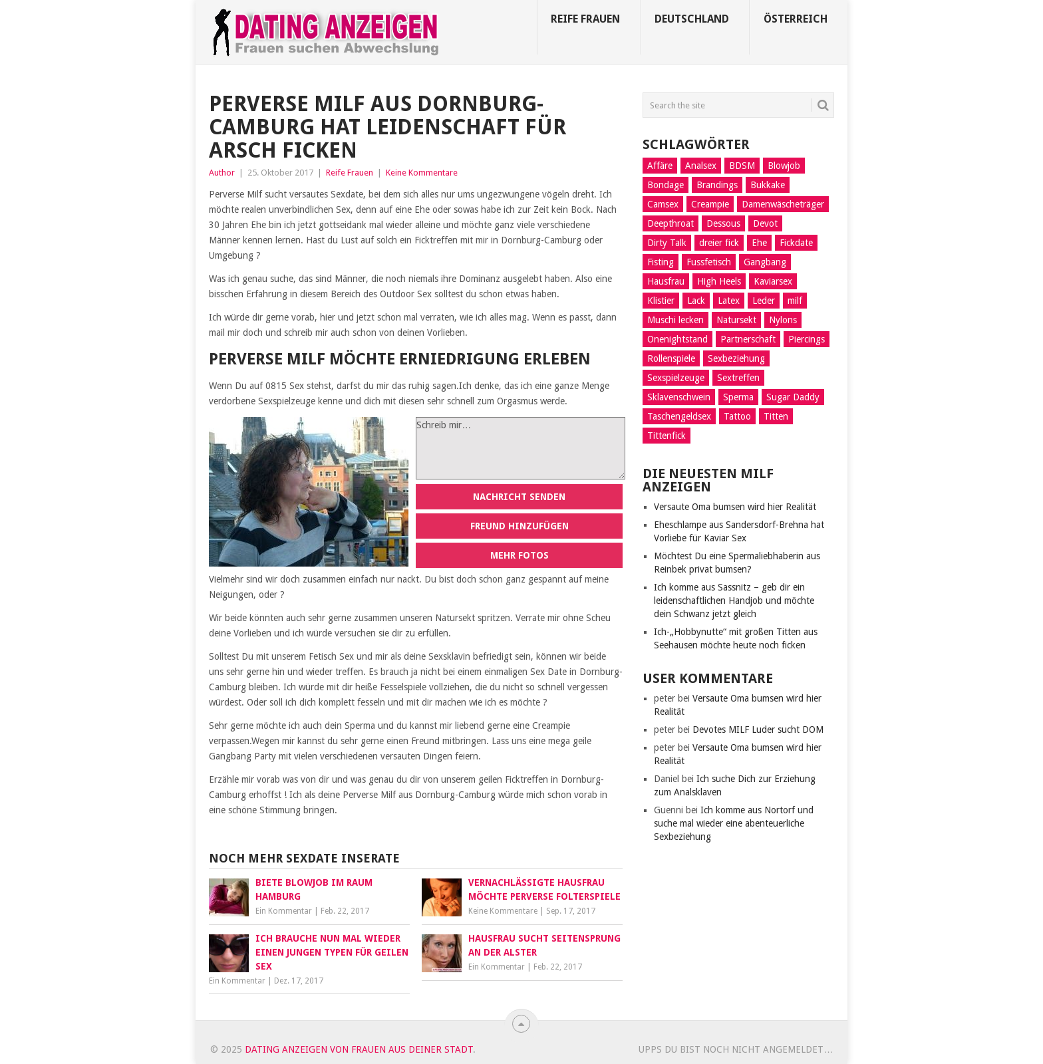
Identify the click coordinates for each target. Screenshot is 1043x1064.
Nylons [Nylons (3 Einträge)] (783, 320)
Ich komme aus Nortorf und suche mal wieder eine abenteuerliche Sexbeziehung (734, 823)
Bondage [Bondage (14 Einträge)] (665, 185)
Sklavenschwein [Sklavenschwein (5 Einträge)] (678, 397)
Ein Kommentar (283, 911)
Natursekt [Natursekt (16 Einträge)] (736, 320)
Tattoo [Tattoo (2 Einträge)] (737, 416)
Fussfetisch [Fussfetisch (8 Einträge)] (708, 262)
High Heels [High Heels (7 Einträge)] (719, 281)
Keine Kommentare (422, 173)
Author (222, 173)
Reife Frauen (585, 19)
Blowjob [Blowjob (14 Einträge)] (784, 165)
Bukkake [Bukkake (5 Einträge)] (767, 185)
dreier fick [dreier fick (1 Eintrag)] (719, 242)
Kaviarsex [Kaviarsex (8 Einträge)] (773, 281)
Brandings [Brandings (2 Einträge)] (717, 185)
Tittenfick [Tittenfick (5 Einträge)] (666, 435)
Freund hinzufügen (519, 526)
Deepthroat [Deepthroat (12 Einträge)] (670, 223)
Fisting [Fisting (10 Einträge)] (660, 262)
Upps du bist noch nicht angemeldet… (736, 1049)
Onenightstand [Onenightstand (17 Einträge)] (677, 339)
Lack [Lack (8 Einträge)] (696, 300)
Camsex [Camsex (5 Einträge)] (662, 204)
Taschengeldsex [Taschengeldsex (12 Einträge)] (679, 416)
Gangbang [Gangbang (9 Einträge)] (765, 262)
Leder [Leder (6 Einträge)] (763, 300)
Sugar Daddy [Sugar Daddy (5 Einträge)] (793, 397)
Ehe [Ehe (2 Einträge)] (759, 242)
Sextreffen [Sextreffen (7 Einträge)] (738, 377)
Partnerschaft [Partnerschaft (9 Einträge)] (748, 339)
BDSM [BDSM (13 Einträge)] (742, 165)
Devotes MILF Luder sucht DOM (757, 729)
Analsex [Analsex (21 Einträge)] (700, 165)
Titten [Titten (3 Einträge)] (776, 416)
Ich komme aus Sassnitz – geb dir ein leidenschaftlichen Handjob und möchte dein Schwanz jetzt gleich (734, 600)
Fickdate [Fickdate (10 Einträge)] (796, 242)
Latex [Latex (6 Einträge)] (729, 300)
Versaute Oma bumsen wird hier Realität (735, 506)
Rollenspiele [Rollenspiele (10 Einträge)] (671, 358)
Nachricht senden (519, 496)
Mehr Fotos (519, 555)
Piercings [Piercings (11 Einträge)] (806, 339)
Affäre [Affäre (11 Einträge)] (659, 165)
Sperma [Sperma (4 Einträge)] (738, 397)
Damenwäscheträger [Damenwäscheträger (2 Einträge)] (783, 204)
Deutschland (692, 19)
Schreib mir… (520, 448)
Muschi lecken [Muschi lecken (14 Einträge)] (675, 320)
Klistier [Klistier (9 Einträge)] (660, 300)
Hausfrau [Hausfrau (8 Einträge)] (665, 281)
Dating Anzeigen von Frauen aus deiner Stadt (359, 1049)
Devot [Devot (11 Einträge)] (765, 223)
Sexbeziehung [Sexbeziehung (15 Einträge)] (736, 358)
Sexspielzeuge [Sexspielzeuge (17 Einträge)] (675, 377)
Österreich (795, 19)
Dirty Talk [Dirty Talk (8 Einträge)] (666, 242)
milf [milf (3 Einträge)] (795, 300)
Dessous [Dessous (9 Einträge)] (723, 223)
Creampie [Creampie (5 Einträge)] (710, 204)
